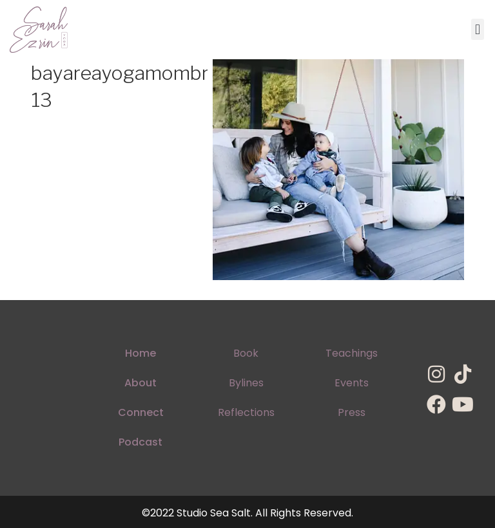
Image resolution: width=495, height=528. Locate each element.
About (140, 382)
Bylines (246, 382)
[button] (477, 29)
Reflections (246, 412)
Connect (141, 412)
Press (351, 412)
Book (245, 353)
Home (140, 353)
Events (352, 382)
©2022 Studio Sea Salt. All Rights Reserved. (247, 512)
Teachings (351, 353)
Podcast (140, 442)
